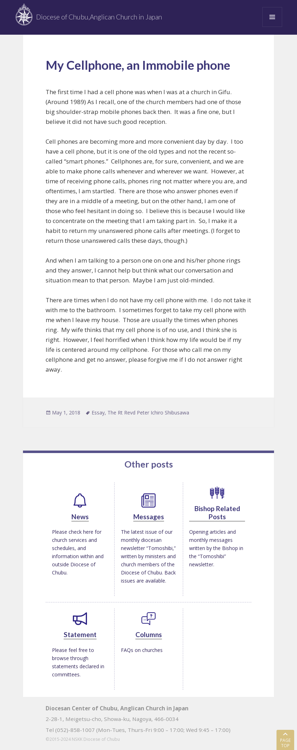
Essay (98, 412)
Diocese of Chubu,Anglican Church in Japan (99, 17)
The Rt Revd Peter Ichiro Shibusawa (148, 412)
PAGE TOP (285, 742)
